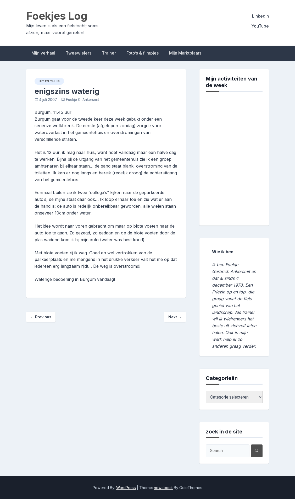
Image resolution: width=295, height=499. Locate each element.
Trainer (109, 53)
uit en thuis (49, 81)
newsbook (163, 487)
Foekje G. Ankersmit (82, 100)
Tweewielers (78, 53)
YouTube (260, 26)
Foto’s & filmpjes (142, 53)
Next (175, 317)
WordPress (126, 487)
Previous (40, 317)
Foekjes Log (56, 15)
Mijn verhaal (43, 53)
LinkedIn (260, 16)
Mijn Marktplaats (185, 53)
